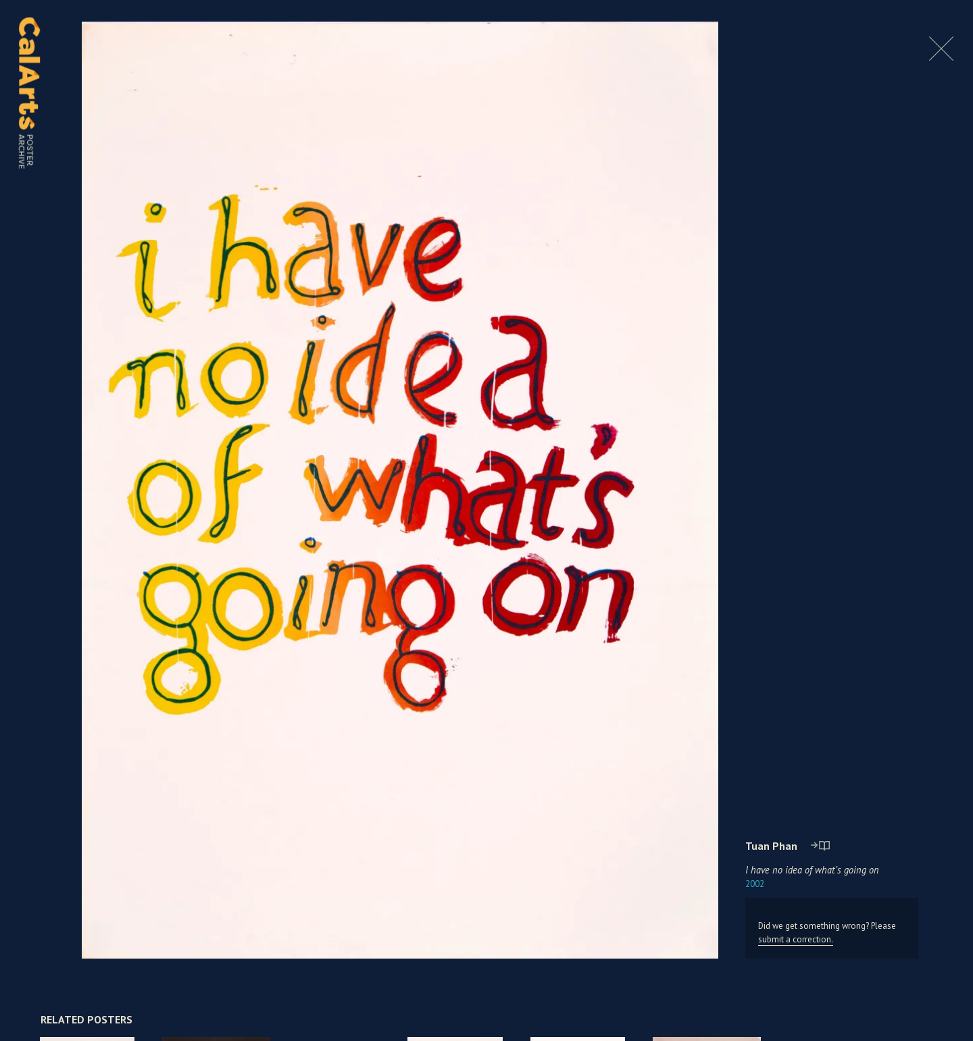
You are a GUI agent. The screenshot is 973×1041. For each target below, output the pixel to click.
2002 (754, 884)
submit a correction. (795, 939)
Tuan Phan (771, 846)
